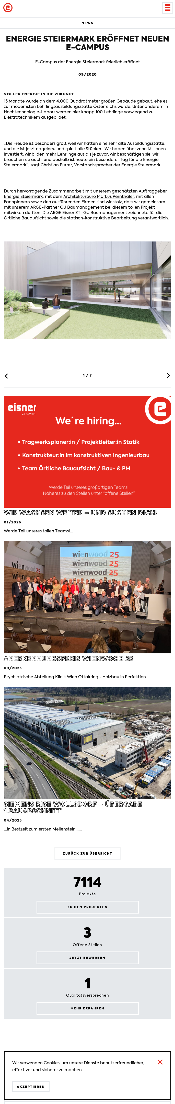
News (87, 23)
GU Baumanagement (82, 207)
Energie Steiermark (23, 196)
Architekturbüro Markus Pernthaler (98, 196)
